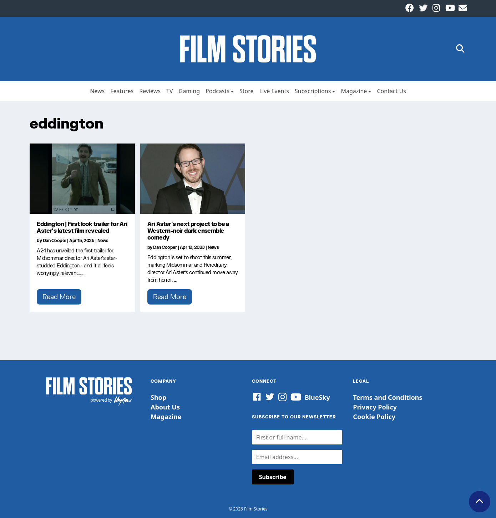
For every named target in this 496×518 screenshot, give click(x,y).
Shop (158, 397)
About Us (165, 407)
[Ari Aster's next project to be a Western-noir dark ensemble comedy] (193, 178)
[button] (460, 49)
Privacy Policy (375, 407)
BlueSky (317, 397)
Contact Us (391, 91)
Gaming (189, 91)
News (97, 91)
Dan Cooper (54, 240)
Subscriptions (313, 91)
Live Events (274, 91)
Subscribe (273, 477)
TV (169, 91)
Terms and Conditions (387, 397)
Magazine (354, 91)
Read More (59, 297)
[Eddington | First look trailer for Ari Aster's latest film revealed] (82, 178)
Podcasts (217, 91)
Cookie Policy (374, 416)
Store (246, 91)
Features (121, 91)
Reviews (150, 91)
